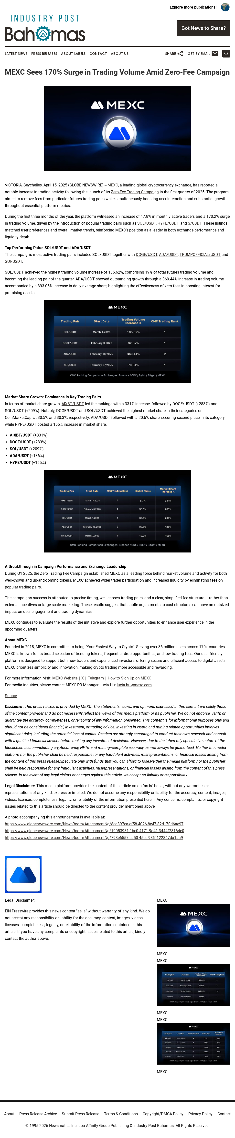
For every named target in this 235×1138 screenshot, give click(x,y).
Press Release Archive (38, 1114)
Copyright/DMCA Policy (163, 1114)
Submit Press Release (80, 1114)
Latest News (16, 54)
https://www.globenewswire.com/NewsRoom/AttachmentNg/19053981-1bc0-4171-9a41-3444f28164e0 (94, 830)
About (9, 1114)
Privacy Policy (200, 1114)
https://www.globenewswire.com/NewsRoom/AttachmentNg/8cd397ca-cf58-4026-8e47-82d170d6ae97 (94, 824)
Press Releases (44, 54)
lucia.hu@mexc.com (134, 685)
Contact (98, 54)
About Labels (73, 54)
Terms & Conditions (121, 1114)
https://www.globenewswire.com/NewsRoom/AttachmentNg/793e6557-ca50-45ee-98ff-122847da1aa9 (94, 837)
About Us (119, 54)
